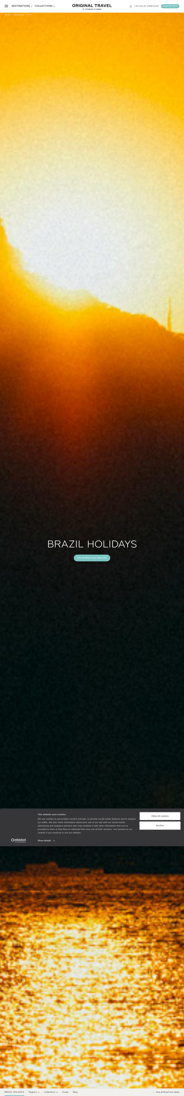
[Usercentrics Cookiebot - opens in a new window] (18, 1090)
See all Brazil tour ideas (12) (92, 558)
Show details (44, 1090)
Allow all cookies (160, 1066)
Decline (160, 1075)
